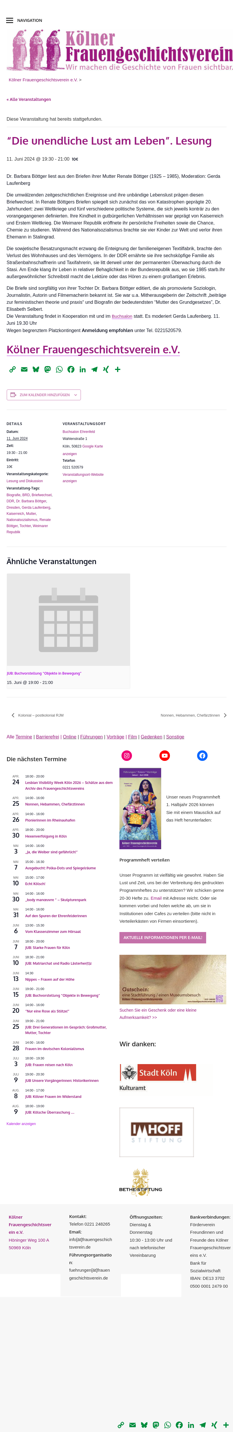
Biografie (13, 495)
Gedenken (151, 737)
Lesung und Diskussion (25, 481)
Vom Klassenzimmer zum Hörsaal (53, 932)
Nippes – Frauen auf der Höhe (50, 980)
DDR (10, 501)
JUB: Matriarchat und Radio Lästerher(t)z (58, 963)
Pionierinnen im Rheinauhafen (50, 820)
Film (132, 737)
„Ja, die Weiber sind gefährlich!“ (51, 852)
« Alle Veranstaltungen (29, 99)
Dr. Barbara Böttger (31, 501)
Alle (19, 737)
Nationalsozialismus (22, 520)
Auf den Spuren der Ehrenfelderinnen (56, 916)
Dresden (13, 508)
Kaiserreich (15, 514)
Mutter (31, 514)
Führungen (91, 737)
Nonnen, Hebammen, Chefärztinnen (187, 715)
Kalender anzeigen (21, 1124)
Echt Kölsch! (35, 884)
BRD (26, 495)
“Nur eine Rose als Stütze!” (47, 1011)
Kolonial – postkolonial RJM (43, 715)
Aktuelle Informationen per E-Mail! (163, 937)
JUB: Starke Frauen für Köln (47, 948)
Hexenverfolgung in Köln (46, 836)
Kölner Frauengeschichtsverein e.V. (93, 349)
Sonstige (175, 737)
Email (156, 898)
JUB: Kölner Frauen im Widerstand (53, 1097)
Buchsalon (123, 316)
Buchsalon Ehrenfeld (79, 432)
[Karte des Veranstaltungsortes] (149, 450)
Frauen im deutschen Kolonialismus (54, 1049)
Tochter (25, 526)
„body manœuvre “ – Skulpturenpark (55, 900)
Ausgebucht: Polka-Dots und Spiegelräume (60, 868)
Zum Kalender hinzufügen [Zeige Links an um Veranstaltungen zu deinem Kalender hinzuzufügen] (45, 395)
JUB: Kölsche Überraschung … (50, 1112)
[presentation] (68, 620)
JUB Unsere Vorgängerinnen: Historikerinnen (62, 1081)
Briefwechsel (42, 495)
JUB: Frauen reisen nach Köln (49, 1065)
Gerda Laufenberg (36, 508)
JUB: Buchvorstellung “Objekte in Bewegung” (44, 673)
